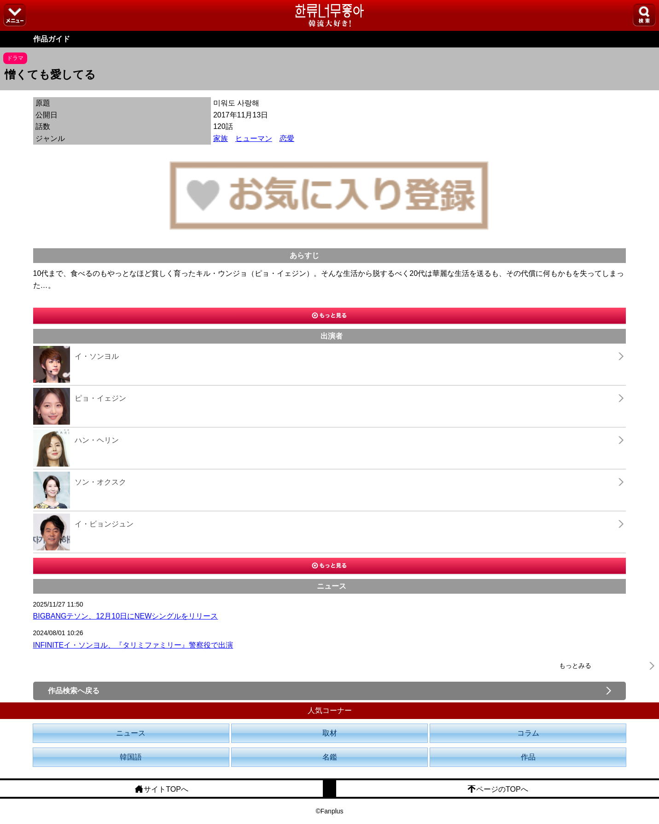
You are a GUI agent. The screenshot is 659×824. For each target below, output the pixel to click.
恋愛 (287, 138)
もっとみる (575, 665)
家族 (220, 138)
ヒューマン (253, 138)
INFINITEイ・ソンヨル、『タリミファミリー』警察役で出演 (133, 645)
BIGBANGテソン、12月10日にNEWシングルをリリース (125, 616)
